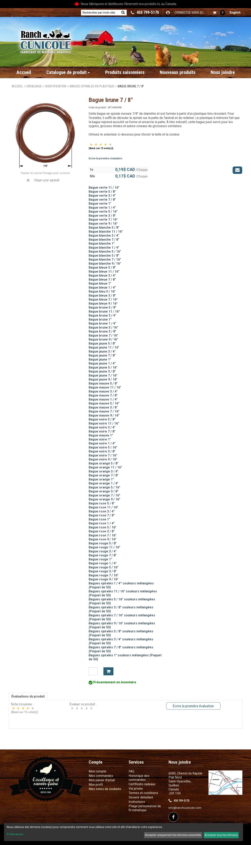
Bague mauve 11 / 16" (105, 387)
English (235, 12)
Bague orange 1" (101, 479)
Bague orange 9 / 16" (104, 499)
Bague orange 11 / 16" (105, 467)
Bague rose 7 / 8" (102, 515)
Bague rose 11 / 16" (103, 507)
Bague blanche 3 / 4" (104, 235)
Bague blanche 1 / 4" (104, 247)
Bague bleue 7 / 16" (103, 299)
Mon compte (97, 771)
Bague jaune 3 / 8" (102, 371)
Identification (55, 86)
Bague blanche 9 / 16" (105, 263)
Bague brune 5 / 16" (103, 327)
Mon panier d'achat (102, 780)
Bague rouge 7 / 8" (103, 555)
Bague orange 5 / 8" (103, 463)
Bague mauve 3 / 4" (103, 391)
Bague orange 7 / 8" (103, 475)
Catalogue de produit (68, 72)
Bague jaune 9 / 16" (103, 379)
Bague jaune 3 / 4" (102, 351)
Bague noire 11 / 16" (104, 423)
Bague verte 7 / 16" (103, 219)
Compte (95, 762)
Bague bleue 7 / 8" (102, 279)
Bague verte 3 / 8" (102, 215)
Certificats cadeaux (142, 784)
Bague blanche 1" (102, 243)
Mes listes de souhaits (105, 789)
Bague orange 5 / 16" (104, 487)
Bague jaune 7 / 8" (102, 355)
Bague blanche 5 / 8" (104, 227)
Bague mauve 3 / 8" (103, 407)
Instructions (137, 802)
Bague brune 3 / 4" (102, 315)
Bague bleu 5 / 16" (102, 291)
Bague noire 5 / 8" (102, 419)
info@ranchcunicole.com (185, 808)
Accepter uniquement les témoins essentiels (173, 835)
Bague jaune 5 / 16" (103, 367)
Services (136, 762)
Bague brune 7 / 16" (103, 335)
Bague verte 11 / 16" (104, 187)
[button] (219, 12)
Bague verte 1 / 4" (102, 207)
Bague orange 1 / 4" (103, 483)
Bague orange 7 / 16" (104, 495)
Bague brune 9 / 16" (103, 339)
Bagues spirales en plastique (91, 86)
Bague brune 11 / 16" (104, 311)
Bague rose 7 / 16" (102, 535)
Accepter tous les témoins (221, 835)
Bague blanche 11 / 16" (106, 231)
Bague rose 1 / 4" (102, 523)
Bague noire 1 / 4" (102, 443)
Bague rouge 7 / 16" (103, 575)
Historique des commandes (139, 778)
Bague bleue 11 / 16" (104, 271)
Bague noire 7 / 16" (103, 455)
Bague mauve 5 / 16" (104, 403)
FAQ (131, 771)
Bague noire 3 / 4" (102, 427)
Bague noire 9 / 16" (103, 459)
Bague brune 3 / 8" (102, 331)
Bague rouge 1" (100, 559)
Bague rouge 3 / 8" (103, 571)
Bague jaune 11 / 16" (104, 347)
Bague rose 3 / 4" (102, 511)
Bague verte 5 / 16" (103, 211)
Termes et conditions (143, 793)
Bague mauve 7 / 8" (103, 395)
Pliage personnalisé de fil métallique (145, 808)
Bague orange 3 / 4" (103, 471)
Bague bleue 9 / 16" (103, 303)
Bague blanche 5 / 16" (105, 251)
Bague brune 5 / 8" (102, 307)
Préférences (15, 834)
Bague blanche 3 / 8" (104, 255)
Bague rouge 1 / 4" (103, 563)
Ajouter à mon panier (108, 671)
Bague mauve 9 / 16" (104, 415)
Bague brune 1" (100, 319)
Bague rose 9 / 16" (102, 539)
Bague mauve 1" (101, 435)
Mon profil (96, 784)
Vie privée (136, 788)
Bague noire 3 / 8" (102, 451)
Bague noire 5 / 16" (103, 447)
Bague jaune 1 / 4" (102, 363)
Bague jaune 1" (100, 359)
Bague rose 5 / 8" (102, 503)
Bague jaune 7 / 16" (103, 375)
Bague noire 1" (100, 439)
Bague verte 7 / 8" (102, 199)
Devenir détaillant (141, 797)
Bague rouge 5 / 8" (103, 543)
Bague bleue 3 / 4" (102, 275)
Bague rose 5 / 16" (102, 527)
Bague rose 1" (99, 519)
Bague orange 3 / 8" (103, 491)
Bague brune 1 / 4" (102, 323)
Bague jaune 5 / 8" (102, 343)
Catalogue (34, 86)
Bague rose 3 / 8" (102, 531)
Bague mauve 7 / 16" (104, 411)
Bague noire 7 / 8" (102, 431)
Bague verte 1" (100, 203)
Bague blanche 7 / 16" (105, 259)
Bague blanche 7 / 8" (104, 239)
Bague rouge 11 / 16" (104, 547)
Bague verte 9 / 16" (103, 223)
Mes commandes (101, 776)
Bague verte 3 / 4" (102, 195)
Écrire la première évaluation (105, 158)
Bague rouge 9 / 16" (103, 579)
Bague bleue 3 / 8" (102, 295)
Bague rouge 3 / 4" (103, 551)
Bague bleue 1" (100, 283)
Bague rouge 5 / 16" (103, 567)
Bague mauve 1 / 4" (103, 399)
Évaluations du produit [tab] (28, 696)
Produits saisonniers (125, 72)
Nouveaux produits (177, 72)
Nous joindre (223, 72)
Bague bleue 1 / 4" (102, 287)
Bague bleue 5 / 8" (102, 267)
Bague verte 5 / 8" (102, 191)
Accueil (23, 72)
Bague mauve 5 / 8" (103, 383)
